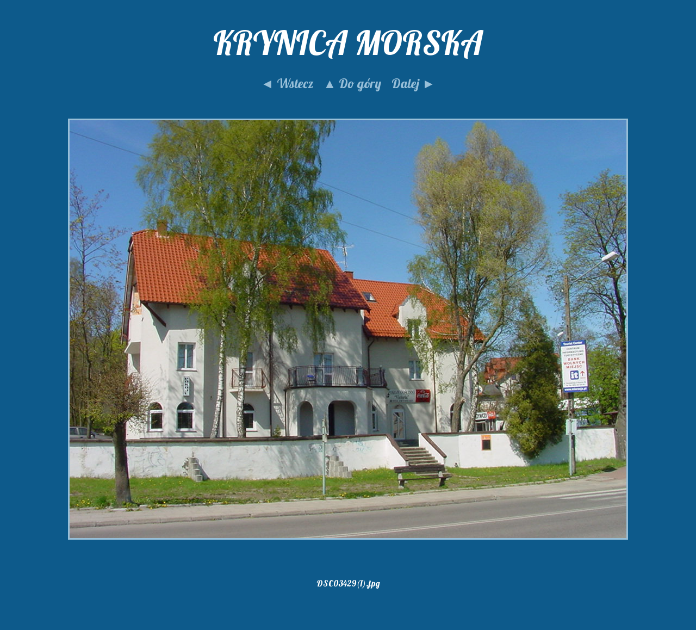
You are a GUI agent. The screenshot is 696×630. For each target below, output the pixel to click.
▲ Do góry (353, 83)
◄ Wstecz (287, 83)
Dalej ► (413, 83)
